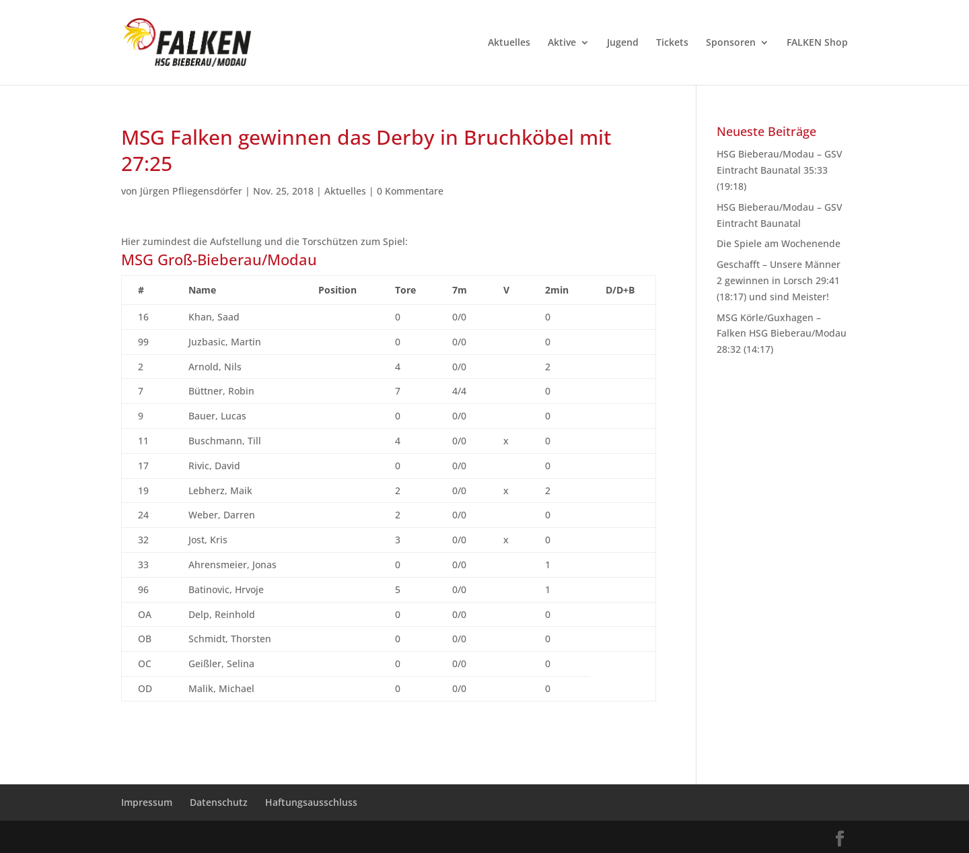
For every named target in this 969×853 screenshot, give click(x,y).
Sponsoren (731, 43)
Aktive (562, 43)
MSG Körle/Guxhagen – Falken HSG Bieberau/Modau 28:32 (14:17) (782, 333)
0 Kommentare (410, 190)
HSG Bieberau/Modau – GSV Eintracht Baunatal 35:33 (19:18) (779, 170)
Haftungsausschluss (311, 802)
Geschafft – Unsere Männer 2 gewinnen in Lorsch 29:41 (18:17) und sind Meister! (778, 280)
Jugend (623, 43)
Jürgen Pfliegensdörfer (191, 190)
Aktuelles (509, 43)
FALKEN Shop (817, 43)
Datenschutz (219, 802)
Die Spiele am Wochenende (778, 243)
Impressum (146, 802)
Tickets (672, 43)
